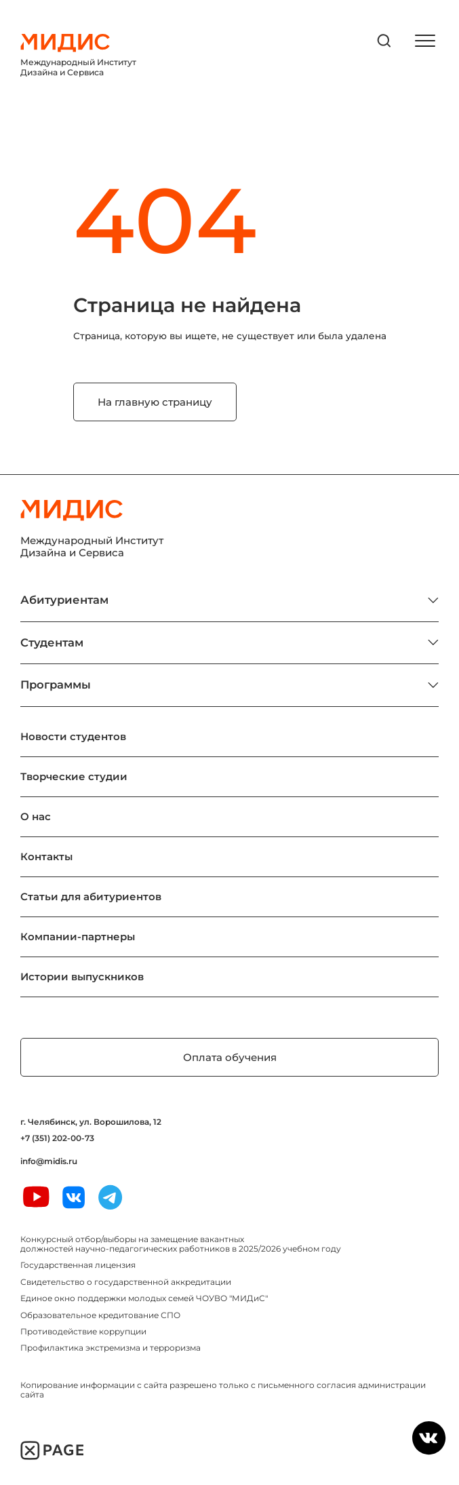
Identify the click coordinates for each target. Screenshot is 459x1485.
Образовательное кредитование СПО (100, 1315)
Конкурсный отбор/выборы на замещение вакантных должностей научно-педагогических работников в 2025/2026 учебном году (180, 1244)
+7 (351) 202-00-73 (57, 1138)
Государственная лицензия (78, 1265)
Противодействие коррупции (83, 1331)
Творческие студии (73, 776)
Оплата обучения (230, 1057)
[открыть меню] (425, 40)
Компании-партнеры (77, 936)
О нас (35, 816)
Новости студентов (73, 736)
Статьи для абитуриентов (90, 896)
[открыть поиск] (384, 40)
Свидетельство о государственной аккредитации (125, 1282)
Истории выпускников (82, 976)
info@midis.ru (48, 1161)
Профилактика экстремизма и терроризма (110, 1348)
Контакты (46, 856)
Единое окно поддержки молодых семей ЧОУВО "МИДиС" (144, 1298)
